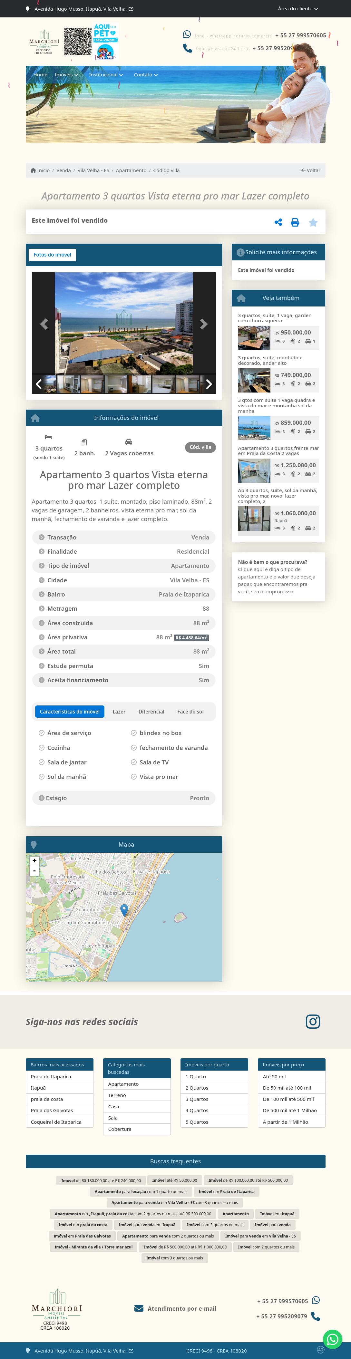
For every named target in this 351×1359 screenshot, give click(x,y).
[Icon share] (313, 1022)
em (227, 1191)
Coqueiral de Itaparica (56, 1122)
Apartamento (131, 170)
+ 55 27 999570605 (301, 35)
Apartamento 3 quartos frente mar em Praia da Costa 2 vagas (278, 451)
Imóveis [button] (64, 74)
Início (40, 170)
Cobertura (120, 1129)
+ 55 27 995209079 (281, 1316)
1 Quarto (196, 1076)
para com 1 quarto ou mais (141, 1191)
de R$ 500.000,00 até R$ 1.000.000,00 (185, 1247)
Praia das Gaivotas (52, 1110)
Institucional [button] (103, 74)
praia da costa (47, 1099)
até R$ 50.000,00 (174, 1180)
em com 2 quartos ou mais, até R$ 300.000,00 (133, 1214)
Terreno (117, 1095)
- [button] (34, 871)
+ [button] (34, 861)
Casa (113, 1106)
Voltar (310, 170)
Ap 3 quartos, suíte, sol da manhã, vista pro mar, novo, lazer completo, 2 (277, 495)
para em (147, 1225)
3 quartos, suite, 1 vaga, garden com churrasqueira (274, 318)
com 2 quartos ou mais (266, 1247)
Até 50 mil (274, 1076)
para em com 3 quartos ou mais (175, 1202)
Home (40, 74)
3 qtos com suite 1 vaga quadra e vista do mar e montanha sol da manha (276, 405)
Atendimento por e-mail (175, 1308)
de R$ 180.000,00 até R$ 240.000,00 (101, 1180)
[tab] (52, 255)
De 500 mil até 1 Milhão (290, 1110)
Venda (63, 170)
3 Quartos (197, 1099)
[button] (46, 324)
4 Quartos (197, 1110)
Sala (113, 1117)
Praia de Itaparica (51, 1076)
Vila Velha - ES (93, 170)
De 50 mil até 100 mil (287, 1087)
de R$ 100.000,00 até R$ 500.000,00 (248, 1180)
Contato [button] (143, 74)
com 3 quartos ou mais (215, 1225)
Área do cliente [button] (295, 8)
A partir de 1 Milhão (285, 1122)
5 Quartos (197, 1122)
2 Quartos (197, 1087)
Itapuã (38, 1087)
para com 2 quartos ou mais (168, 1236)
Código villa (166, 170)
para (273, 1225)
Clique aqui (251, 569)
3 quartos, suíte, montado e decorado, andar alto (270, 360)
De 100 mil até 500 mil (288, 1099)
